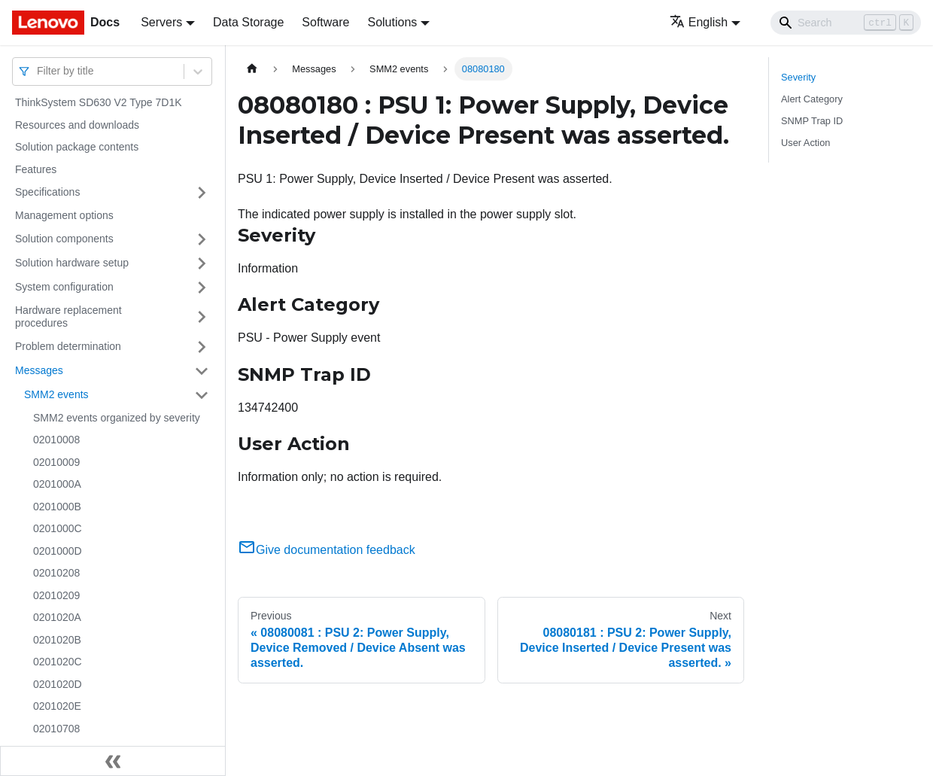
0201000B (57, 507)
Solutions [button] (392, 22)
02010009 (56, 462)
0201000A (57, 484)
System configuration (64, 287)
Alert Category (812, 99)
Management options (64, 215)
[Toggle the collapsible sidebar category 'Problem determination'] (201, 347)
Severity (798, 77)
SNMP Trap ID (812, 120)
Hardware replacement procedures (68, 317)
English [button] (699, 22)
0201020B (57, 640)
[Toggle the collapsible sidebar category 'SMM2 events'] (201, 395)
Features (35, 169)
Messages (39, 370)
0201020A (57, 617)
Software (325, 22)
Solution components (64, 239)
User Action (805, 142)
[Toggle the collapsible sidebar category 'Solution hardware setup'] (201, 263)
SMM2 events (56, 394)
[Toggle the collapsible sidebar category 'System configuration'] (201, 287)
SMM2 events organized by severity (116, 418)
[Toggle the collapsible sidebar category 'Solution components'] (201, 239)
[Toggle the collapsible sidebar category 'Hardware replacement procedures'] (201, 317)
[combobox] (38, 71)
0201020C (57, 662)
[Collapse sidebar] (113, 761)
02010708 (56, 729)
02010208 (56, 573)
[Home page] (252, 69)
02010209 (56, 595)
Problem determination (68, 346)
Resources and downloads (77, 125)
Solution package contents (76, 147)
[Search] (845, 23)
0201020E (57, 706)
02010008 (56, 440)
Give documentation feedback (326, 549)
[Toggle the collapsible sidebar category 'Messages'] (201, 371)
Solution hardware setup (72, 263)
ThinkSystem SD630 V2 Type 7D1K (98, 102)
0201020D (57, 684)
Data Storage (248, 22)
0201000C (57, 528)
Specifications (47, 192)
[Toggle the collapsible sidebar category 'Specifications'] (201, 193)
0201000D (57, 551)
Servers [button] (161, 22)
